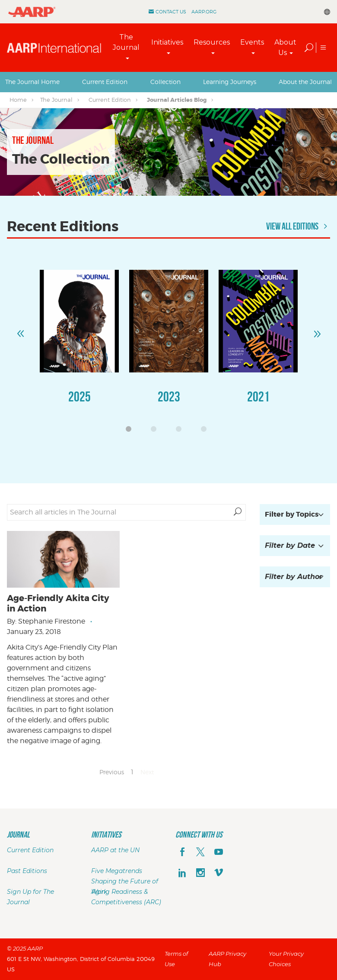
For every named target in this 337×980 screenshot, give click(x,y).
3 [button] (181, 431)
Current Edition (104, 81)
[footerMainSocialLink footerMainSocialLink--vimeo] (219, 873)
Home (18, 99)
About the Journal (305, 81)
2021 (258, 396)
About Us (285, 47)
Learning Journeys (229, 81)
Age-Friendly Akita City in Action (58, 603)
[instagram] (200, 873)
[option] (79, 345)
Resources (212, 42)
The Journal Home (32, 81)
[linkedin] (182, 873)
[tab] (32, 82)
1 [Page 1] (132, 772)
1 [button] (131, 431)
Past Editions (27, 871)
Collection (165, 81)
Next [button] (316, 329)
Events (252, 42)
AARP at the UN (115, 850)
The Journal (126, 42)
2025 (79, 396)
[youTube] (219, 852)
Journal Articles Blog (177, 99)
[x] (200, 852)
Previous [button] (20, 329)
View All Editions (298, 226)
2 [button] (156, 431)
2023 (169, 396)
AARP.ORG (203, 12)
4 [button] (206, 431)
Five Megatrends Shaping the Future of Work (124, 881)
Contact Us (171, 12)
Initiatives (167, 42)
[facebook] (182, 852)
